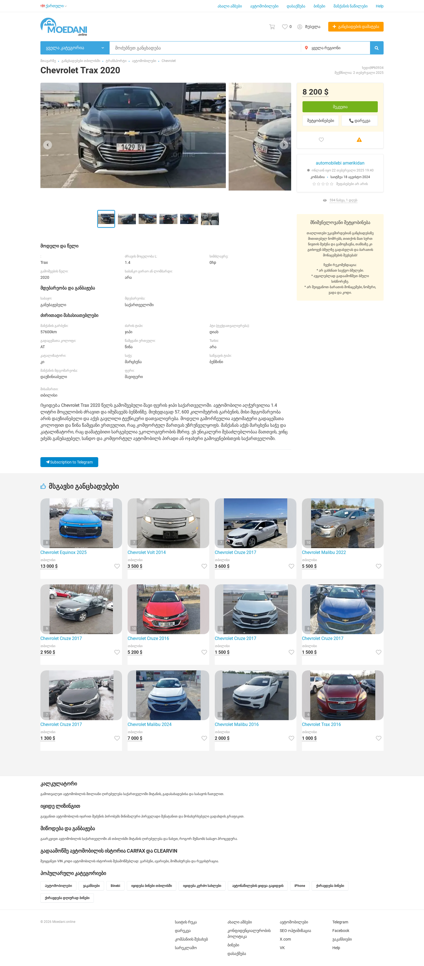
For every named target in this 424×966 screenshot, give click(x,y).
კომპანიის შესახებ (191, 939)
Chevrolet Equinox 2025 (63, 552)
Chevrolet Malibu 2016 (237, 724)
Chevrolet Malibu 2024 (150, 724)
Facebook (340, 930)
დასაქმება (296, 6)
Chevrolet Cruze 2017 (235, 552)
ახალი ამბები (230, 6)
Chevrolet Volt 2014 (147, 552)
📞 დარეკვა (359, 120)
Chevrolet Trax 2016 (321, 724)
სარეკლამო (186, 948)
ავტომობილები (264, 6)
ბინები (319, 6)
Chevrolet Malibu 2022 (324, 552)
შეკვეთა (340, 107)
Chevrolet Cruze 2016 (148, 638)
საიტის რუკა (186, 922)
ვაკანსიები (342, 939)
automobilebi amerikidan (340, 163)
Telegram (340, 922)
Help (380, 6)
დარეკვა (183, 930)
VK (282, 948)
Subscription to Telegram (69, 462)
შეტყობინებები (320, 120)
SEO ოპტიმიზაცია (295, 930)
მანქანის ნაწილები (350, 6)
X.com (285, 939)
